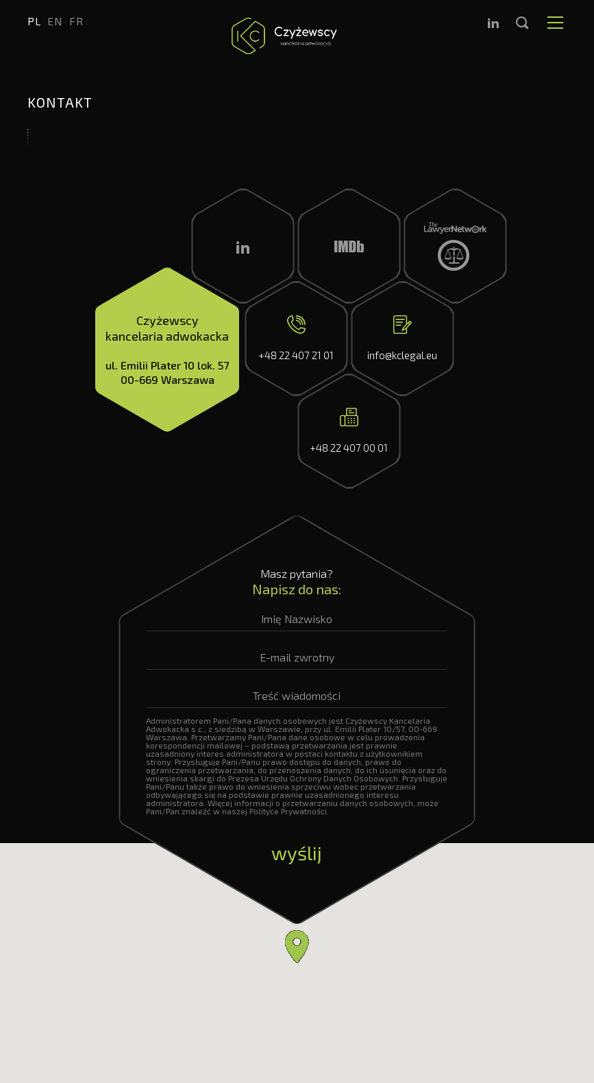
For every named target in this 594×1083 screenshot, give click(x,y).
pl (34, 21)
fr (76, 21)
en (55, 21)
